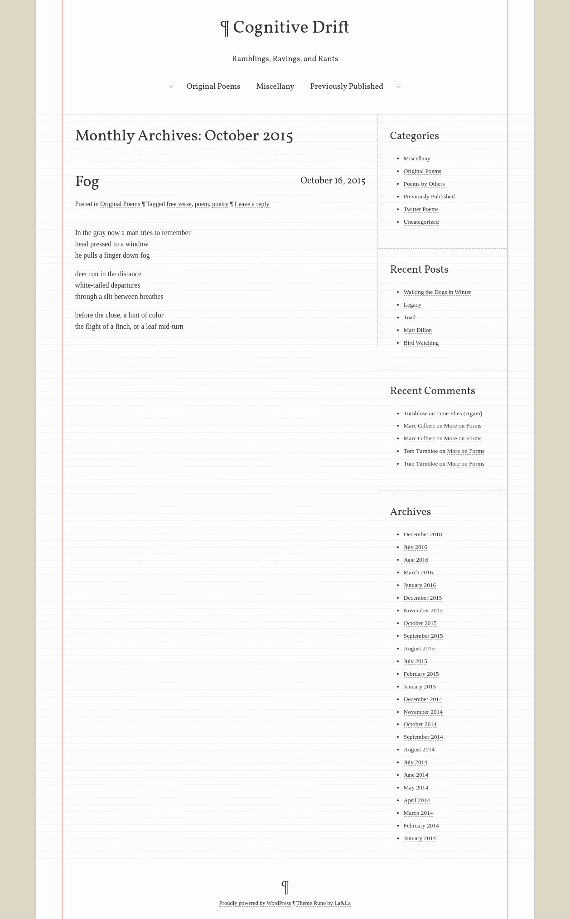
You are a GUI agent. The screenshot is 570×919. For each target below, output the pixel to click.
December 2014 (423, 699)
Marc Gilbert (419, 425)
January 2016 (420, 585)
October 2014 (420, 724)
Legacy (412, 304)
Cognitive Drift (291, 28)
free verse (179, 203)
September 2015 (423, 635)
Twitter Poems (421, 209)
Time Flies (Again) (459, 413)
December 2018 (423, 534)
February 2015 (421, 673)
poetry (220, 203)
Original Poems (214, 86)
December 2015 (423, 597)
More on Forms (463, 425)
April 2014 (417, 800)
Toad (409, 317)
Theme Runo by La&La (323, 903)
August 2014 (419, 749)
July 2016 (415, 547)
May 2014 (416, 787)
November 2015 (423, 610)
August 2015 (419, 648)
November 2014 (423, 711)
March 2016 (418, 572)
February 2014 (421, 825)
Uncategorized (421, 221)
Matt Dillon (418, 330)
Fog (87, 182)
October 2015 (420, 623)
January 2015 (420, 686)
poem (202, 203)
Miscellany (275, 86)
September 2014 (423, 736)
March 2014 (418, 812)
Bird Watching (421, 342)
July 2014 (415, 762)
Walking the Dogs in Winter (437, 292)
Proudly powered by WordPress (255, 903)
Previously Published (346, 86)
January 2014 (420, 838)
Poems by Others (424, 183)
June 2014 (416, 774)
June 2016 (416, 559)
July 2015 (415, 661)
